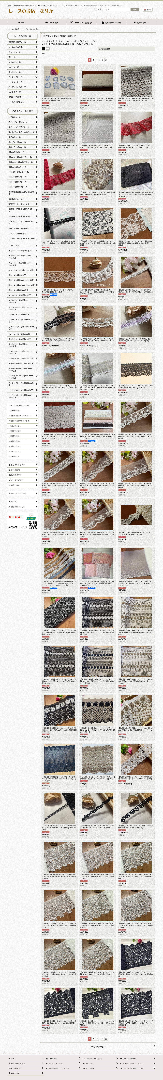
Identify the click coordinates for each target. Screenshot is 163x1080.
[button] (98, 1045)
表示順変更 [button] (104, 49)
